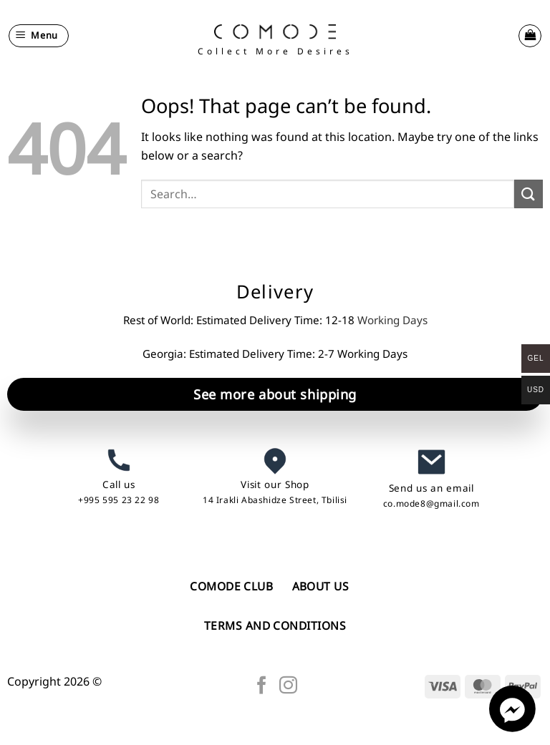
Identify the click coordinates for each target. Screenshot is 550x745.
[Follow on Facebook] (262, 686)
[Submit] (528, 194)
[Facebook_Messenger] (512, 728)
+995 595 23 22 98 (118, 500)
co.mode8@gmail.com (431, 503)
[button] (39, 35)
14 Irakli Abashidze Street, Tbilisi (275, 500)
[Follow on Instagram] (288, 686)
